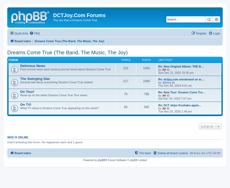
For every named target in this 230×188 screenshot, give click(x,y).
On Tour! (27, 92)
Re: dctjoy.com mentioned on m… (181, 79)
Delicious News (32, 66)
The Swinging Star (35, 79)
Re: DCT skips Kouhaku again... (179, 105)
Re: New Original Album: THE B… (181, 66)
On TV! (25, 105)
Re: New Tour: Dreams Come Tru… (181, 92)
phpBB (101, 160)
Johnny (166, 82)
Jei (164, 69)
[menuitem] (35, 33)
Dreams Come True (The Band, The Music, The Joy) (67, 52)
